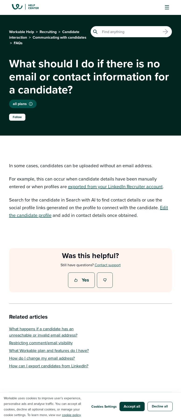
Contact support (108, 264)
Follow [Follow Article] (17, 117)
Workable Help (21, 31)
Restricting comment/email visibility (41, 343)
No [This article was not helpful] (105, 280)
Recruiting (48, 31)
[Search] (131, 31)
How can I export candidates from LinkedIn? (48, 366)
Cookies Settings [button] (104, 406)
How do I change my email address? (42, 358)
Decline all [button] (160, 406)
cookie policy (71, 415)
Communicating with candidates (59, 37)
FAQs (18, 43)
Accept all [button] (132, 406)
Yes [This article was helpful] (82, 280)
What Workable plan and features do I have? (49, 350)
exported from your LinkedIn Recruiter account (115, 186)
